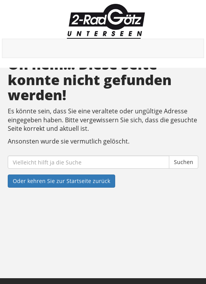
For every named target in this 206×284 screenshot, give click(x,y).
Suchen (183, 162)
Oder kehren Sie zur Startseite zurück (61, 181)
